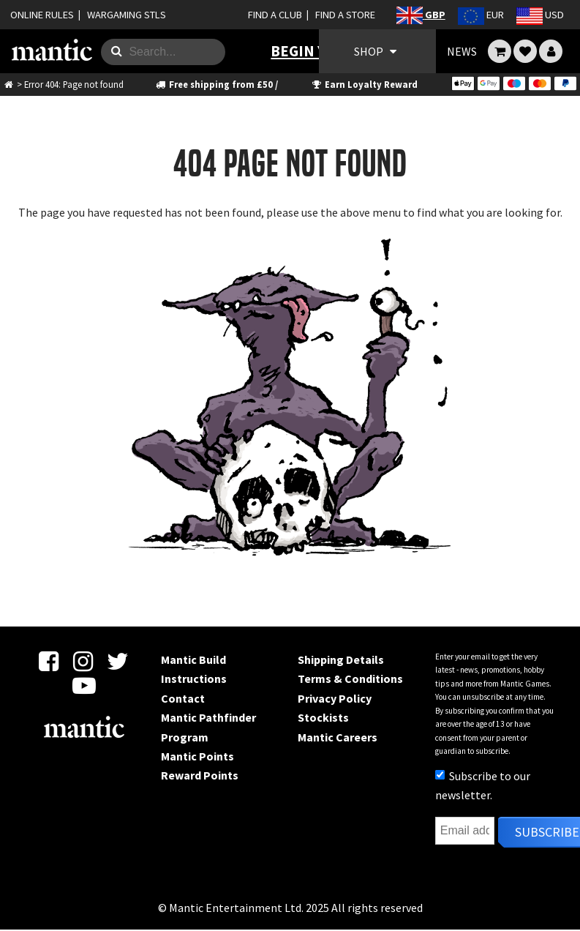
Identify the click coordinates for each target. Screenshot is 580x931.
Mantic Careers (337, 737)
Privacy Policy (335, 698)
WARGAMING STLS (126, 14)
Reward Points (199, 775)
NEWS (462, 51)
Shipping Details (341, 659)
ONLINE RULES (42, 14)
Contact (183, 698)
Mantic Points (197, 756)
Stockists (323, 717)
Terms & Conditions (350, 678)
